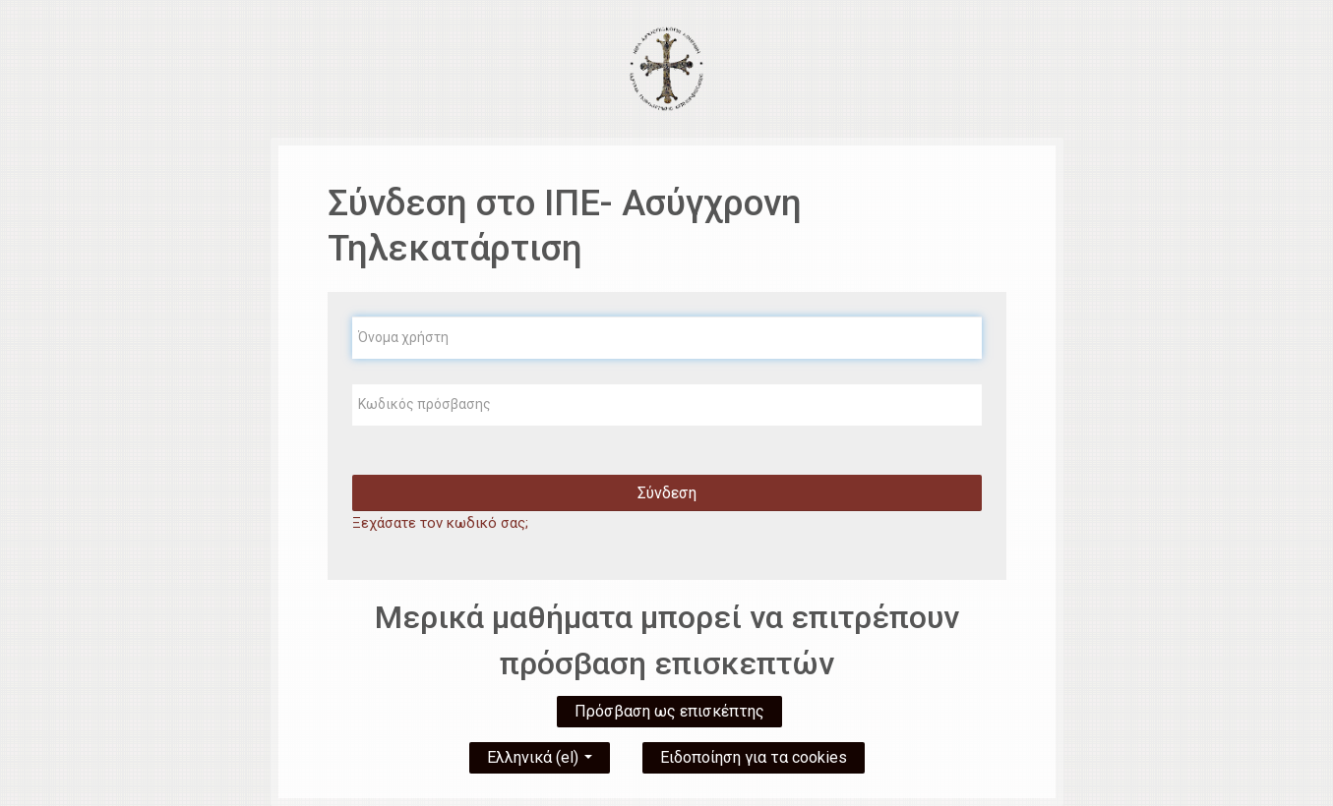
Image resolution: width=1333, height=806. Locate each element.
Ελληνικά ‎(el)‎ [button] (539, 753)
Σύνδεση (667, 493)
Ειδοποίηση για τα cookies (753, 757)
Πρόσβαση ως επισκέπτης (669, 711)
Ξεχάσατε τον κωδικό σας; (440, 523)
